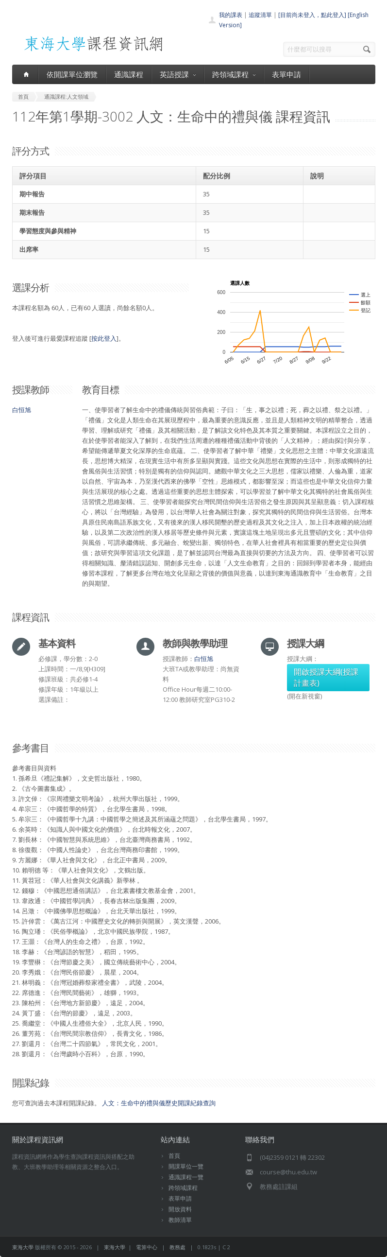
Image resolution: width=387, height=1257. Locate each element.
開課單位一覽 (185, 1166)
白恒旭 (21, 409)
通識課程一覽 (185, 1177)
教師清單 (180, 1220)
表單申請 (286, 74)
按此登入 (104, 338)
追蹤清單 (260, 15)
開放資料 (180, 1209)
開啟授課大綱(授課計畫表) (326, 677)
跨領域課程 (233, 74)
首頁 (174, 1156)
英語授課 (178, 74)
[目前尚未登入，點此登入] (312, 15)
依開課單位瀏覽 (72, 74)
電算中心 (146, 1247)
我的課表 (230, 15)
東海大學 (23, 1247)
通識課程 (128, 74)
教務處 (177, 1247)
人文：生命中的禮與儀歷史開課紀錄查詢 (159, 1103)
